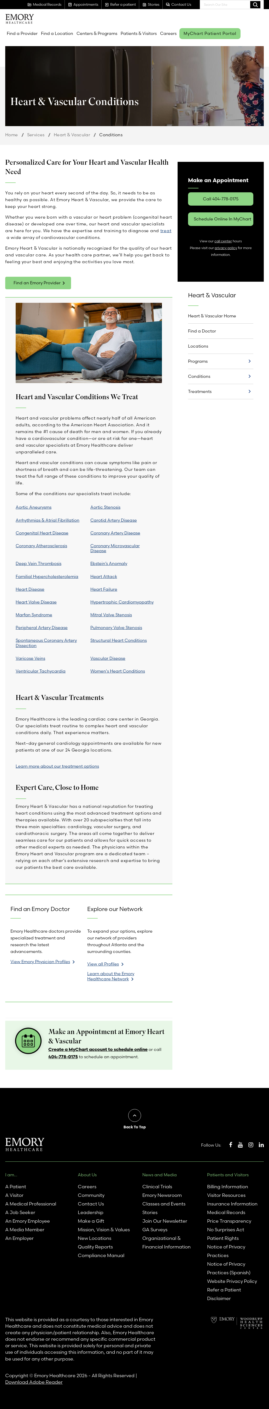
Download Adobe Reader (34, 1382)
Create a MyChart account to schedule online (98, 1049)
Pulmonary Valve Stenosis (116, 627)
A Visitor (14, 1195)
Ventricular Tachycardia (41, 671)
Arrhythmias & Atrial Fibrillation (47, 520)
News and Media (159, 1174)
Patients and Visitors (228, 1174)
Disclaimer (219, 1298)
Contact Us (91, 1204)
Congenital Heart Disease (42, 533)
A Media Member (24, 1230)
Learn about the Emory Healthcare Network (110, 976)
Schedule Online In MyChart (222, 218)
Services (36, 134)
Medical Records (226, 1212)
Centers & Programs (97, 33)
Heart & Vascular (72, 134)
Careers (168, 33)
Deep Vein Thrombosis (38, 563)
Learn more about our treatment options (57, 766)
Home (11, 134)
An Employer (19, 1238)
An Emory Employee (27, 1221)
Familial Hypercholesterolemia (47, 576)
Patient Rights (223, 1238)
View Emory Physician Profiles (40, 961)
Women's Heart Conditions (117, 671)
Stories (149, 1212)
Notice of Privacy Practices (226, 1251)
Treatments (200, 391)
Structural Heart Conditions (118, 640)
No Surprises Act (225, 1230)
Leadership (90, 1212)
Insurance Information (232, 1204)
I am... (11, 1174)
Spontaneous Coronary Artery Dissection (46, 643)
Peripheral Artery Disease (42, 627)
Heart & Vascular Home (212, 315)
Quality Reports (95, 1247)
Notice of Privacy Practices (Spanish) (228, 1268)
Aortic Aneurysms (33, 507)
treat (166, 230)
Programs (198, 361)
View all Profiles (103, 964)
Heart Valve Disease (36, 602)
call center (223, 241)
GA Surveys (154, 1230)
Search (255, 4)
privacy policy (226, 248)
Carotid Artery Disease (113, 520)
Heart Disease (30, 589)
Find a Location (57, 33)
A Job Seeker (20, 1212)
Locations (198, 346)
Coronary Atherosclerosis (41, 545)
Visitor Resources (226, 1195)
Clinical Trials (157, 1187)
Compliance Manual (101, 1255)
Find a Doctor (202, 331)
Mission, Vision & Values (104, 1230)
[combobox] (232, 4)
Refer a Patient (224, 1290)
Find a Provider (22, 33)
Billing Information (227, 1187)
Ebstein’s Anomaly (108, 563)
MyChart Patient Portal (210, 33)
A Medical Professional (30, 1204)
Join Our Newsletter (164, 1221)
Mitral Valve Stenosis (111, 614)
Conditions (199, 376)
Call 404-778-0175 (220, 198)
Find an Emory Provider (37, 282)
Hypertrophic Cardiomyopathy (122, 602)
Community (91, 1195)
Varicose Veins (30, 658)
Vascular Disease (107, 658)
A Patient (15, 1187)
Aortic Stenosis (105, 507)
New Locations (94, 1238)
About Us (87, 1174)
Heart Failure (103, 589)
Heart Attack (103, 576)
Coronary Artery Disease (115, 533)
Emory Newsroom (162, 1195)
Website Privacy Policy (232, 1281)
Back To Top (135, 1127)
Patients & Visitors (139, 33)
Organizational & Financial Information (166, 1242)
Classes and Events (163, 1204)
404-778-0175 (63, 1056)
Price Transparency (229, 1221)
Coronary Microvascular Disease (115, 548)
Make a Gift (91, 1221)
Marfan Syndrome (34, 614)
